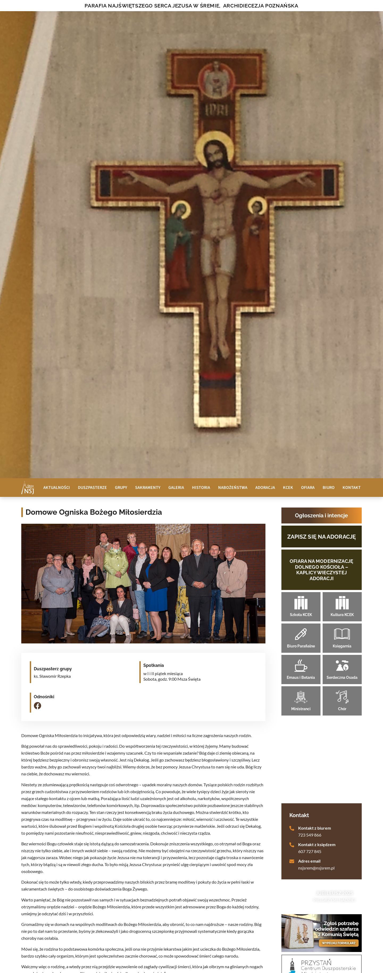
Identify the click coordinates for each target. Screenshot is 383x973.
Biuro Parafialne (301, 646)
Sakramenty (147, 487)
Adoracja (265, 487)
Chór (342, 709)
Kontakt (352, 487)
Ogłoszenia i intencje (321, 515)
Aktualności (56, 487)
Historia (201, 487)
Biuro (329, 487)
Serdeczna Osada (342, 677)
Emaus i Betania (301, 677)
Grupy (121, 487)
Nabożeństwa (232, 487)
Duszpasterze (92, 487)
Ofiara (308, 487)
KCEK (288, 487)
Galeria (176, 487)
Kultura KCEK (342, 615)
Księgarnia (342, 646)
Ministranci (301, 709)
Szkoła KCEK (301, 615)
